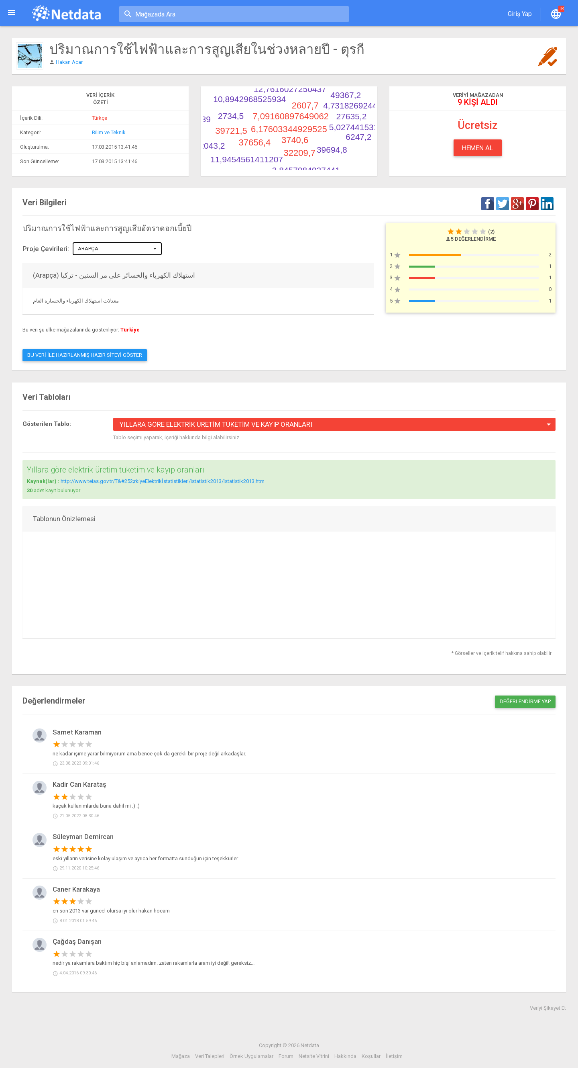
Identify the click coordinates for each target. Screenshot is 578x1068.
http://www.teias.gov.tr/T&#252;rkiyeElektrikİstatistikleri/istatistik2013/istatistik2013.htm (163, 481)
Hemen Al (477, 148)
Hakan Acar (69, 62)
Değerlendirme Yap (525, 701)
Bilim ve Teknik (109, 132)
